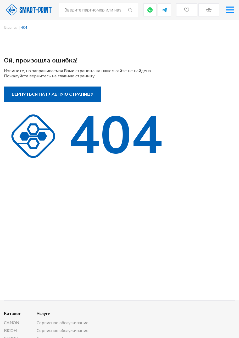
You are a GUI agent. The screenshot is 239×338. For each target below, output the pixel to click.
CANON (11, 323)
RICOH (10, 331)
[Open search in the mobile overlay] (98, 10)
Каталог (12, 314)
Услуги (44, 314)
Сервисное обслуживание (62, 323)
